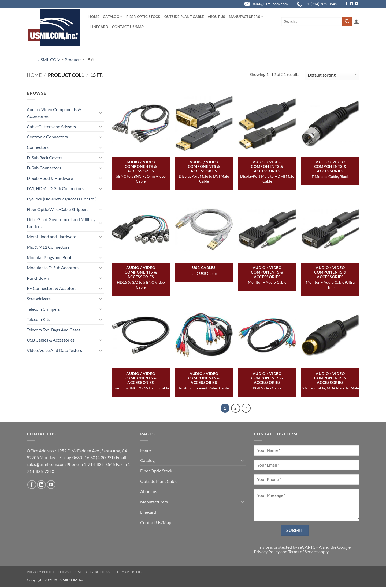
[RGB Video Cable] (267, 334)
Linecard (99, 27)
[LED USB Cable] (204, 228)
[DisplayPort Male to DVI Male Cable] (204, 123)
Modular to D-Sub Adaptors (53, 267)
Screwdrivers (39, 298)
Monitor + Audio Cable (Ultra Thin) (330, 284)
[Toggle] (101, 112)
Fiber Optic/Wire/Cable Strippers (57, 209)
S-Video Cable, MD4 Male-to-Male (330, 388)
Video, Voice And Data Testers (54, 350)
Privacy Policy (267, 551)
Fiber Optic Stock (143, 16)
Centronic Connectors (47, 136)
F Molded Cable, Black (330, 176)
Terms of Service (303, 551)
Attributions (97, 572)
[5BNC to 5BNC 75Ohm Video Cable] (141, 123)
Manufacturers (246, 16)
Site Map (121, 572)
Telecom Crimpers (43, 309)
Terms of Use (70, 572)
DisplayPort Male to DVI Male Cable (204, 178)
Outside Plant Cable (184, 16)
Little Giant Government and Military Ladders (61, 223)
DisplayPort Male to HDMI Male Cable (267, 178)
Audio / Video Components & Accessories (54, 113)
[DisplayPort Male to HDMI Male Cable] (267, 123)
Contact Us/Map (128, 27)
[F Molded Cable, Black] (330, 123)
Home (93, 16)
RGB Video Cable (267, 388)
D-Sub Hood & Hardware (50, 178)
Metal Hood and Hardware (51, 236)
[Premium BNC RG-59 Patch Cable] (141, 334)
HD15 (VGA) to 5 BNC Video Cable (141, 284)
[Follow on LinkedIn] (351, 4)
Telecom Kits (38, 319)
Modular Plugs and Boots (50, 257)
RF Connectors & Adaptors (51, 288)
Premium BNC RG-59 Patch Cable (140, 388)
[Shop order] (332, 75)
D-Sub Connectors (44, 167)
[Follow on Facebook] (346, 4)
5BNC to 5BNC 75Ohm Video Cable (141, 178)
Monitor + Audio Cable (267, 282)
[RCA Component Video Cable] (204, 334)
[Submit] (346, 21)
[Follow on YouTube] (356, 4)
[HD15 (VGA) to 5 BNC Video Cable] (141, 228)
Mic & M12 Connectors (48, 246)
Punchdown (38, 278)
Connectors (38, 147)
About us (216, 16)
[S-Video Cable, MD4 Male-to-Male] (330, 334)
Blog (137, 572)
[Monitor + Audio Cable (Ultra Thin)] (330, 228)
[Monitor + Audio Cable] (267, 228)
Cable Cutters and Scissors (51, 126)
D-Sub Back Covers (44, 157)
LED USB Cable (204, 273)
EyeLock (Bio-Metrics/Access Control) (62, 198)
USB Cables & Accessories (51, 339)
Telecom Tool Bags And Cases (53, 329)
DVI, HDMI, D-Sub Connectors (55, 188)
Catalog (113, 16)
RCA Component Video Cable (204, 388)
